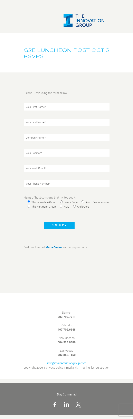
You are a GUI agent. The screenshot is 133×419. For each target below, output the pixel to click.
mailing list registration (95, 367)
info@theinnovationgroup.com (66, 363)
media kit (72, 367)
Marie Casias (54, 247)
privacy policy (54, 367)
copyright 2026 (33, 367)
